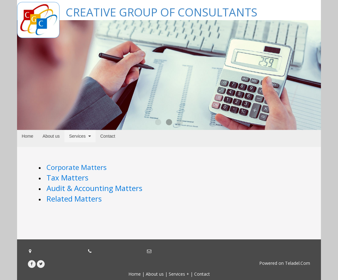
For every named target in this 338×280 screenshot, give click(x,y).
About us (155, 274)
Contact (202, 274)
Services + (179, 274)
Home (134, 274)
